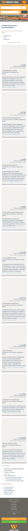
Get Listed (14, 502)
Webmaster (14, 504)
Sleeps (22, 5)
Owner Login (14, 521)
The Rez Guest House (9, 443)
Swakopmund (7, 36)
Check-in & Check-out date (6, 10)
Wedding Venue (8, 494)
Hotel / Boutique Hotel (9, 475)
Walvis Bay (6, 39)
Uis (5, 37)
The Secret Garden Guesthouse (13, 212)
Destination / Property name (6, 5)
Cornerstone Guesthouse (10, 399)
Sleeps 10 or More (8, 492)
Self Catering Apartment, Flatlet (13, 479)
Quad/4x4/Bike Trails (9, 490)
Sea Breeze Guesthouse (10, 303)
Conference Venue (9, 487)
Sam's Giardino (7, 351)
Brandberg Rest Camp (9, 71)
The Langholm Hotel (9, 258)
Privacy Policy (14, 509)
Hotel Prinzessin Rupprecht (11, 118)
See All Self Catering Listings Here (14, 477)
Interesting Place (8, 489)
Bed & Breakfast (8, 470)
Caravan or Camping (9, 472)
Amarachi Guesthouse (9, 165)
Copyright (14, 506)
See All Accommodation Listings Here (14, 469)
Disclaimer (14, 508)
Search (24, 12)
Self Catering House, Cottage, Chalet (15, 480)
